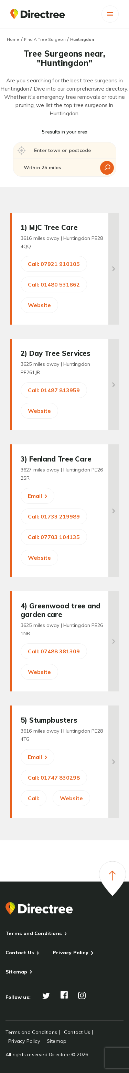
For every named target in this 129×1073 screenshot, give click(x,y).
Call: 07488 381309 (54, 651)
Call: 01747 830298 (54, 777)
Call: (33, 798)
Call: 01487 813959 (54, 390)
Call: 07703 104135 (54, 537)
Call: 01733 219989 (54, 516)
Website (39, 305)
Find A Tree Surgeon (45, 39)
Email (37, 495)
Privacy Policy (70, 952)
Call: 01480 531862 (54, 284)
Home (13, 39)
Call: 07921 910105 (54, 263)
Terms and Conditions (34, 933)
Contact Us (20, 952)
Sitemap (16, 972)
